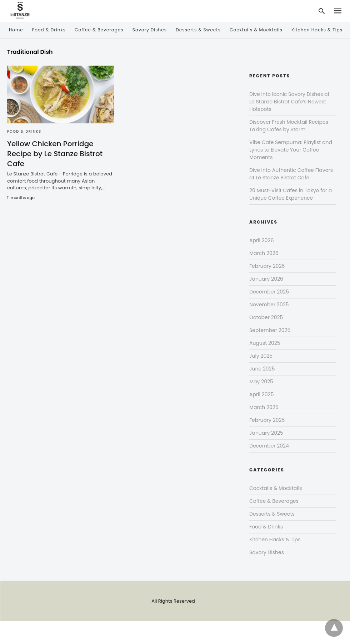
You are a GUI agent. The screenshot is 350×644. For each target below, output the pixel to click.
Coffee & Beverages (99, 30)
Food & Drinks (49, 30)
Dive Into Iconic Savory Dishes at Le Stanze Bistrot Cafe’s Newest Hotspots (289, 102)
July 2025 (260, 355)
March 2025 (264, 407)
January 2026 (266, 278)
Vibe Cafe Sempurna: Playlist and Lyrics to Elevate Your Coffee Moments (290, 150)
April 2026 (261, 240)
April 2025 (261, 394)
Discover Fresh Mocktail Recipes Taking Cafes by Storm (288, 125)
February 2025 (267, 420)
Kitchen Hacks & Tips (316, 30)
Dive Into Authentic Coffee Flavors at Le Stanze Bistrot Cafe (291, 174)
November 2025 (269, 304)
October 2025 (266, 317)
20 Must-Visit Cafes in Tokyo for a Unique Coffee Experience (290, 194)
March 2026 (264, 253)
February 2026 (267, 266)
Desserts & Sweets (198, 30)
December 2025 (269, 291)
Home (16, 30)
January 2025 (266, 432)
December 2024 (269, 445)
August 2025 (264, 343)
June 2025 (262, 368)
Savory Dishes (149, 30)
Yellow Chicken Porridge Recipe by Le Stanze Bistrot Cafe (54, 154)
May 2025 (261, 381)
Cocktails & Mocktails (256, 30)
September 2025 (269, 330)
